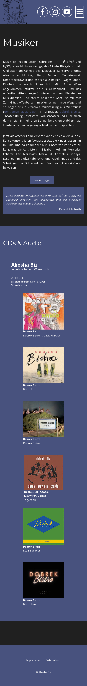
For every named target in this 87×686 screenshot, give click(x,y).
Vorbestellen (21, 285)
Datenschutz (53, 660)
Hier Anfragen (42, 180)
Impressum (33, 660)
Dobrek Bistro (69, 111)
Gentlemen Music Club (20, 111)
